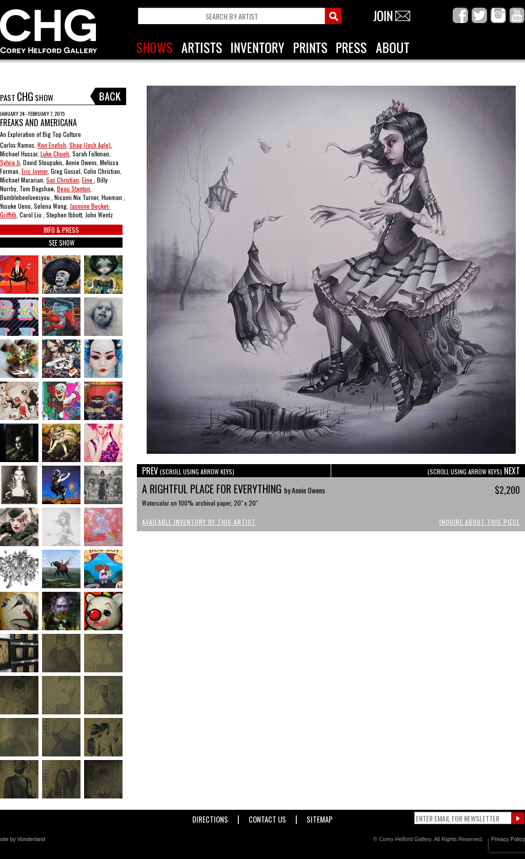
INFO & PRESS (61, 230)
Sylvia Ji (10, 162)
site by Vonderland (22, 839)
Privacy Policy (508, 839)
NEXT (474, 471)
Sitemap (320, 817)
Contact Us (267, 817)
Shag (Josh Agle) (90, 145)
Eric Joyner (35, 171)
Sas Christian (62, 179)
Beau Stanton (73, 188)
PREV (188, 471)
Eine (88, 179)
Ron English (51, 145)
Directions (210, 817)
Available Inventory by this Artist (199, 521)
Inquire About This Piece (479, 521)
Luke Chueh (55, 153)
